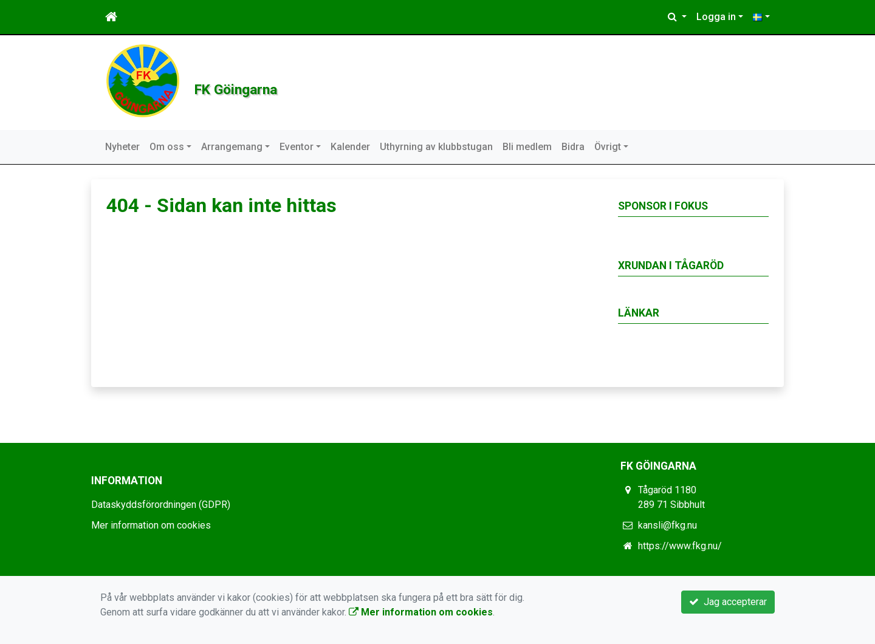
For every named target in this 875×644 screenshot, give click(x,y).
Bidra (573, 146)
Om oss (166, 146)
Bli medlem (527, 146)
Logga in (716, 16)
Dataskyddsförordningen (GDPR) (160, 504)
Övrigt (607, 146)
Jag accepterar (728, 602)
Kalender (350, 146)
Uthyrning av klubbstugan (436, 146)
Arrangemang (231, 146)
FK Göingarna (300, 82)
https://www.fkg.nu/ (680, 546)
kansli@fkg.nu (667, 525)
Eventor (297, 146)
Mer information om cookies (151, 525)
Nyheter (122, 146)
